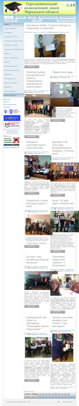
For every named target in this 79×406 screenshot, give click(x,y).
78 (65, 394)
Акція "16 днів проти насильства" (63, 202)
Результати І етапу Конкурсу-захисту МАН (37, 203)
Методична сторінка (11, 36)
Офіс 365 (6, 102)
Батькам (7, 62)
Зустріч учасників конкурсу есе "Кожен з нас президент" (62, 322)
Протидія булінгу (10, 78)
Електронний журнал (66, 20)
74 (52, 394)
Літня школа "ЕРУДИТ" (11, 45)
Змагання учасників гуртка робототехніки (36, 145)
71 (43, 394)
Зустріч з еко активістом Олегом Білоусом (37, 259)
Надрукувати (54, 32)
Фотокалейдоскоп (10, 91)
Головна (9, 17)
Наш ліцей (20, 17)
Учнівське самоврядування (13, 49)
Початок (27, 394)
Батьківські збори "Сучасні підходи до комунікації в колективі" (48, 27)
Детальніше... (32, 66)
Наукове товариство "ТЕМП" (13, 41)
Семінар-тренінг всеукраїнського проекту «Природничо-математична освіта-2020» (35, 79)
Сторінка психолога (11, 66)
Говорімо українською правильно (12, 72)
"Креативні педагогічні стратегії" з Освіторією (58, 261)
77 (62, 394)
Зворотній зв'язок (67, 401)
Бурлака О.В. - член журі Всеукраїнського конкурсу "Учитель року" (63, 148)
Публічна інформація (11, 58)
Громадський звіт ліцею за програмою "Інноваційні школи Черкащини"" (37, 323)
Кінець (34, 396)
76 (59, 394)
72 (46, 394)
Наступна (28, 396)
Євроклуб (7, 53)
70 (40, 394)
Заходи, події (11, 20)
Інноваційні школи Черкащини (10, 30)
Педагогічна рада (62, 72)
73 (49, 394)
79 (68, 394)
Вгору (58, 401)
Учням (32, 17)
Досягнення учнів (68, 17)
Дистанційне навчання (48, 17)
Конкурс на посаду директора (10, 85)
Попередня (35, 394)
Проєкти (37, 20)
